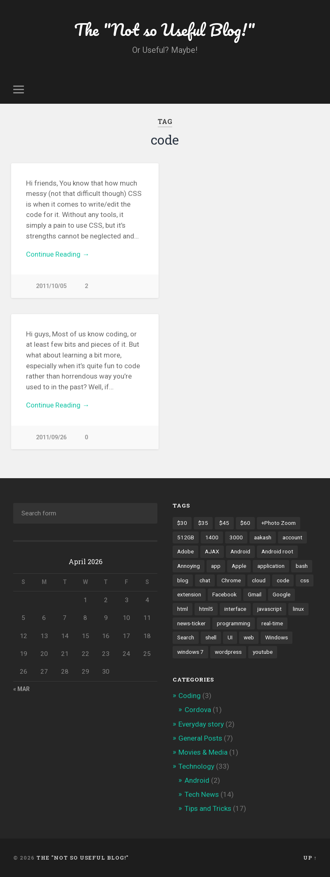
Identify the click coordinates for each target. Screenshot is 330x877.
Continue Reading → (57, 254)
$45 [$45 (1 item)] (224, 523)
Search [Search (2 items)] (185, 637)
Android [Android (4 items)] (240, 551)
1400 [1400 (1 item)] (211, 537)
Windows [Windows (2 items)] (276, 637)
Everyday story (201, 724)
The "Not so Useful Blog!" (165, 28)
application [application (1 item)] (271, 565)
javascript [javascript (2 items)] (269, 608)
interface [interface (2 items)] (235, 608)
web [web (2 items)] (249, 637)
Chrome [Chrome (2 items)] (231, 580)
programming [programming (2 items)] (233, 623)
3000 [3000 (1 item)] (236, 537)
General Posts (200, 738)
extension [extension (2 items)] (189, 594)
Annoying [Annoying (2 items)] (188, 565)
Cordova (198, 709)
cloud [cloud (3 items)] (259, 580)
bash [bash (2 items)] (302, 565)
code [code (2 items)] (283, 580)
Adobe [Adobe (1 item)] (185, 551)
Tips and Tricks (208, 808)
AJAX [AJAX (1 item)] (212, 551)
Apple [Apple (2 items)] (239, 565)
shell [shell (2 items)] (210, 637)
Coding (189, 695)
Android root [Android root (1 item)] (277, 551)
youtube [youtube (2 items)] (263, 651)
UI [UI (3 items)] (230, 637)
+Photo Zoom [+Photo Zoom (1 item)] (278, 523)
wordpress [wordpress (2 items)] (228, 651)
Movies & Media (203, 752)
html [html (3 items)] (182, 608)
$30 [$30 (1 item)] (182, 523)
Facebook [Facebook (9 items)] (224, 594)
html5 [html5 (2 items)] (206, 608)
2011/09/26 (51, 437)
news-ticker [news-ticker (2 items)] (191, 623)
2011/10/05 (51, 286)
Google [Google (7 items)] (281, 594)
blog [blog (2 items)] (182, 580)
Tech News (202, 794)
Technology (196, 766)
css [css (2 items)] (304, 580)
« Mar (21, 689)
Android (197, 780)
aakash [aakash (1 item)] (262, 537)
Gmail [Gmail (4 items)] (254, 594)
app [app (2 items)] (216, 565)
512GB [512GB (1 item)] (185, 537)
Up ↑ (310, 857)
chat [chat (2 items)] (204, 580)
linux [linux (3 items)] (298, 608)
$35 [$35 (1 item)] (203, 523)
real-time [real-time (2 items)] (272, 623)
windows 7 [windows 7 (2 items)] (190, 651)
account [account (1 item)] (292, 537)
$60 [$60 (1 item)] (245, 523)
